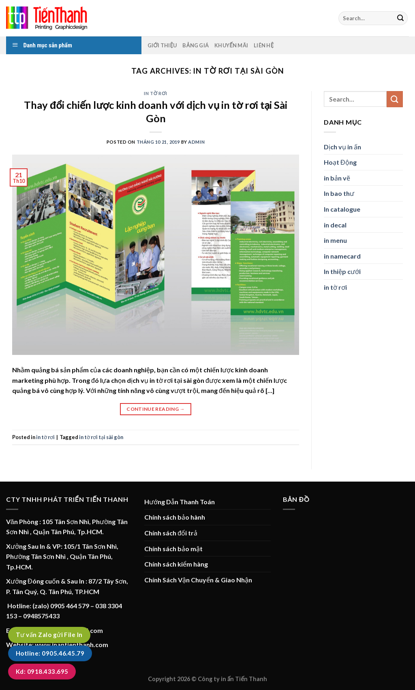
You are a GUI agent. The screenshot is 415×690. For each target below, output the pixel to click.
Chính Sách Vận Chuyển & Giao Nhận (198, 580)
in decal (335, 225)
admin (196, 141)
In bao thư (339, 193)
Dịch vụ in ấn (342, 147)
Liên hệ (264, 45)
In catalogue (342, 209)
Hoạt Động (340, 162)
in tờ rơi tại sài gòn (101, 437)
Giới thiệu (162, 45)
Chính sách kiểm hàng (176, 564)
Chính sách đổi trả (170, 533)
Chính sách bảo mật (173, 548)
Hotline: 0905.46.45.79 (50, 653)
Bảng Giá (195, 45)
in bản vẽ (337, 178)
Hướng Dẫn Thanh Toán (179, 501)
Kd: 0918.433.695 (42, 671)
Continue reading (155, 409)
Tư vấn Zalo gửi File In (49, 634)
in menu (335, 240)
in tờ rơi (155, 93)
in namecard (342, 256)
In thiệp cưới (342, 271)
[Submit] (400, 18)
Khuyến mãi (231, 45)
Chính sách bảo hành (174, 517)
